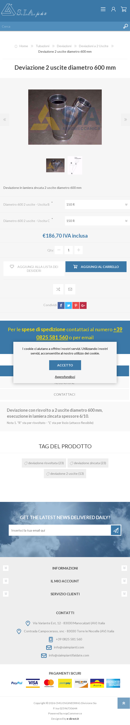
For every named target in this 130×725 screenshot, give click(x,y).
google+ (83, 305)
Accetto (65, 365)
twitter (68, 305)
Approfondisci (65, 377)
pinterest (75, 305)
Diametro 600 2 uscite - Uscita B (26, 204)
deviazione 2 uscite (64, 473)
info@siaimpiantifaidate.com (69, 655)
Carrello (124, 9)
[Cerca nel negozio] (60, 26)
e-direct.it (73, 718)
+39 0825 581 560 (69, 639)
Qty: (50, 250)
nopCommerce (72, 713)
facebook (61, 305)
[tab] (64, 395)
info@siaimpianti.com (69, 647)
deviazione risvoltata (43, 463)
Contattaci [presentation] (64, 394)
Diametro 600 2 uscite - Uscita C (27, 221)
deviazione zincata (87, 463)
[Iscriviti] (60, 530)
